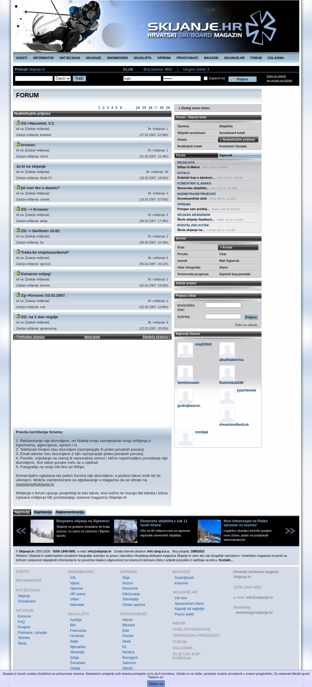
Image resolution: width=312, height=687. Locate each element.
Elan (125, 631)
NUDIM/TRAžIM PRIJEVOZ (196, 194)
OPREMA (164, 58)
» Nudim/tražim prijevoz (237, 139)
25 (144, 108)
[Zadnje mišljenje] (37, 128)
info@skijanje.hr (259, 597)
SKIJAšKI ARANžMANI (193, 215)
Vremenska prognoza (193, 274)
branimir (45, 135)
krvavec (28, 145)
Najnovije (22, 512)
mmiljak (201, 432)
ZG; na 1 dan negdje (39, 317)
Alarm (223, 267)
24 (138, 108)
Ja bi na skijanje (31, 166)
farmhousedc (188, 383)
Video (74, 599)
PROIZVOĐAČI (187, 58)
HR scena (78, 594)
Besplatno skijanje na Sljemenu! (83, 521)
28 (161, 108)
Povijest (24, 627)
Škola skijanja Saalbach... (196, 219)
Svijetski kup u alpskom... (196, 177)
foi (41, 242)
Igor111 (45, 264)
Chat (222, 254)
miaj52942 (203, 344)
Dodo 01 (46, 178)
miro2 (44, 156)
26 (150, 108)
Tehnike (24, 638)
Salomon (129, 663)
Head (126, 641)
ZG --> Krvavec (34, 209)
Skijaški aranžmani (191, 133)
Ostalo (182, 139)
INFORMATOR (43, 58)
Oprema (183, 126)
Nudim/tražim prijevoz (33, 114)
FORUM (256, 58)
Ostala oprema (133, 605)
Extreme (24, 616)
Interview (77, 605)
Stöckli (127, 668)
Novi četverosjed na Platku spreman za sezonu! (246, 523)
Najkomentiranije (70, 512)
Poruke (183, 254)
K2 (124, 647)
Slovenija (77, 652)
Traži (79, 78)
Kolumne (181, 583)
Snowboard (27, 601)
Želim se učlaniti (276, 76)
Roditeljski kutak (190, 146)
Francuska (78, 631)
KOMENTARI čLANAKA (194, 183)
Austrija (76, 620)
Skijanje (24, 596)
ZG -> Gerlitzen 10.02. (41, 231)
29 (168, 108)
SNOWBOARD (117, 58)
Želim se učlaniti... (247, 325)
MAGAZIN (211, 58)
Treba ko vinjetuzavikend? (45, 252)
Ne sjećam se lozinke (279, 80)
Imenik (182, 260)
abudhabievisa (231, 360)
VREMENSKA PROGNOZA (196, 635)
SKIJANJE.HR (234, 58)
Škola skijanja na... (191, 230)
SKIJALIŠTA (143, 58)
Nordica (128, 652)
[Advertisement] (92, 383)
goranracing (48, 328)
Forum (180, 155)
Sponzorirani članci (189, 604)
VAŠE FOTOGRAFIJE (192, 629)
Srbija (74, 658)
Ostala (75, 668)
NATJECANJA (69, 58)
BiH (73, 625)
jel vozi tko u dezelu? (40, 188)
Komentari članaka (233, 146)
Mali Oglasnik (229, 260)
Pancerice (130, 588)
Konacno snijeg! (36, 274)
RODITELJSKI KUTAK (193, 225)
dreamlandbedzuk (234, 425)
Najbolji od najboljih (190, 609)
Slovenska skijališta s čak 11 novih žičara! (163, 523)
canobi (44, 199)
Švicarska (77, 663)
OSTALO (183, 173)
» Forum (225, 247)
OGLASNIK (276, 58)
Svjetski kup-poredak (234, 274)
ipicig (43, 221)
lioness (45, 285)
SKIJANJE (93, 58)
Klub (181, 247)
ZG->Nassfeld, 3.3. (38, 123)
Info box (181, 598)
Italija (74, 641)
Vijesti (75, 583)
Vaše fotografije (189, 267)
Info (73, 578)
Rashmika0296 (231, 383)
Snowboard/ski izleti (192, 198)
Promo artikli (184, 614)
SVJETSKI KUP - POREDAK (187, 656)
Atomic (127, 620)
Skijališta (226, 126)
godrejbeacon (189, 406)
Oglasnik (225, 155)
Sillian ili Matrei (188, 167)
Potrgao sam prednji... (193, 209)
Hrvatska (77, 636)
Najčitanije (43, 512)
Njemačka (78, 647)
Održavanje (131, 594)
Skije (126, 578)
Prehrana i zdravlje (32, 633)
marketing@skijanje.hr (35, 484)
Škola (22, 643)
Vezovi (127, 583)
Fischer (128, 636)
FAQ (21, 622)
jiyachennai (246, 390)
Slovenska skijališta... (193, 188)
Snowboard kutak (232, 133)
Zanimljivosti (184, 578)
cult (42, 307)
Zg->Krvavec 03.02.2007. (43, 295)
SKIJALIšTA (186, 162)
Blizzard (128, 625)
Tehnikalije (130, 599)
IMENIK (179, 623)
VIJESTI (22, 58)
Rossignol (130, 658)
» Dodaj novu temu (194, 108)
